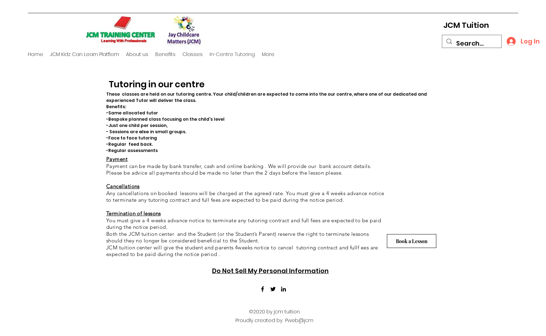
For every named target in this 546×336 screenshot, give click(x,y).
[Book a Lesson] (411, 241)
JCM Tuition (466, 25)
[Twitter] (273, 289)
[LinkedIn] (283, 289)
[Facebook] (262, 289)
